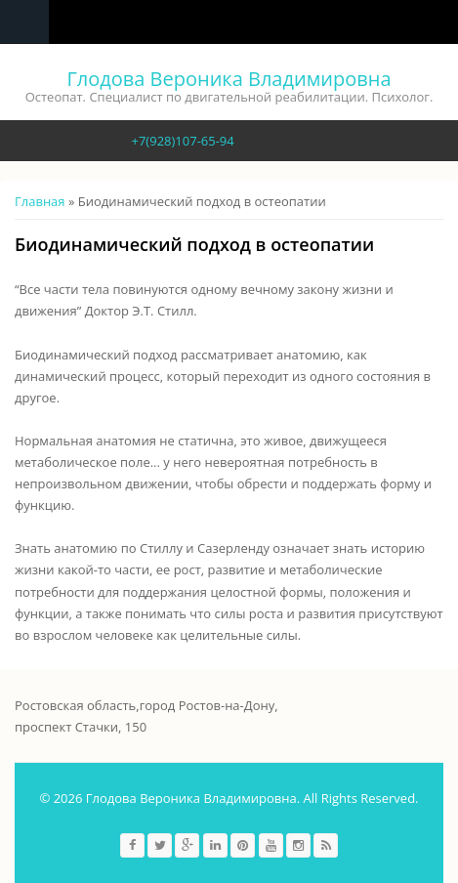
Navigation (24, 22)
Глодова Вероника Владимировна (228, 78)
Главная (40, 201)
